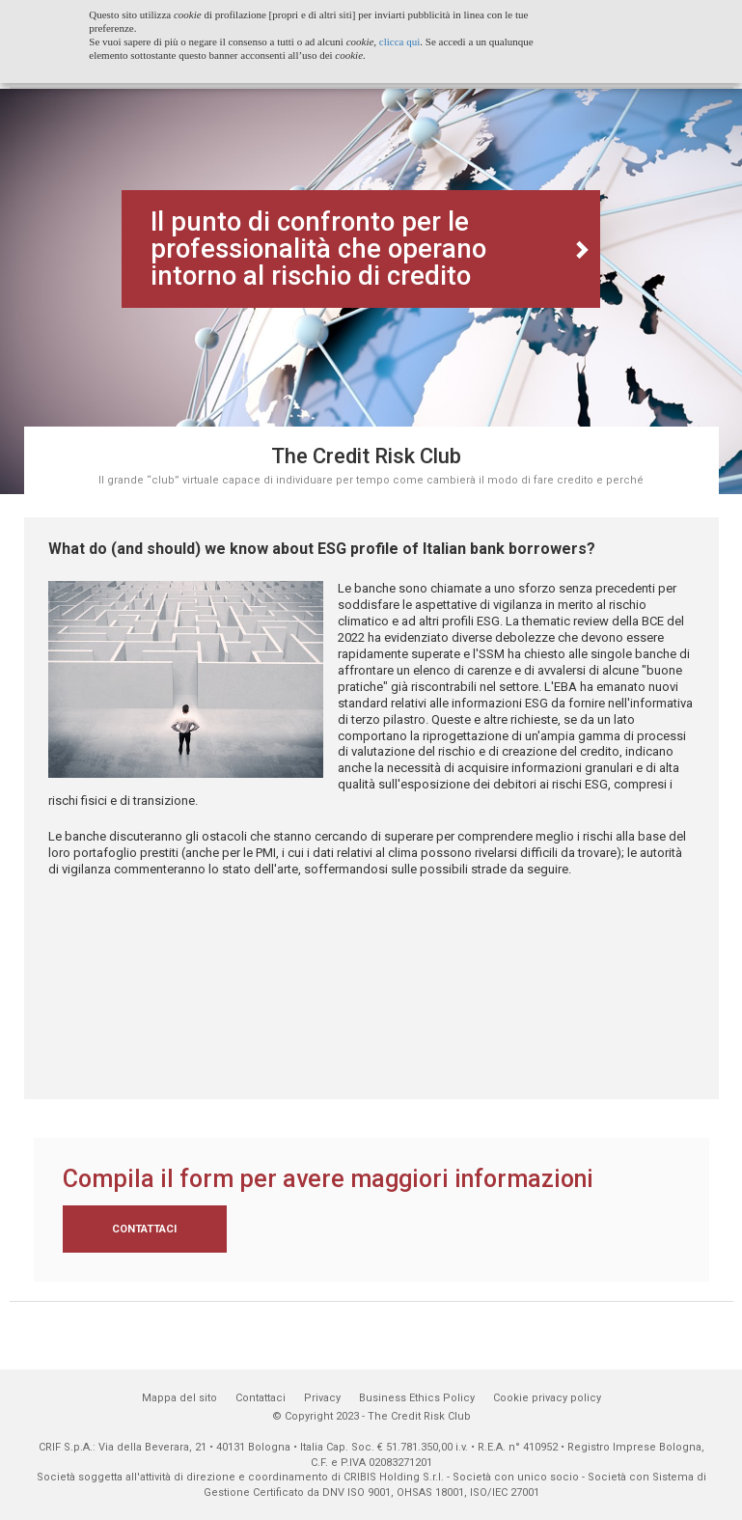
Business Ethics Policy (417, 1398)
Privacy (322, 1398)
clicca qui (399, 41)
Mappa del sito (179, 1398)
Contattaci (144, 1229)
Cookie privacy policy (547, 1398)
